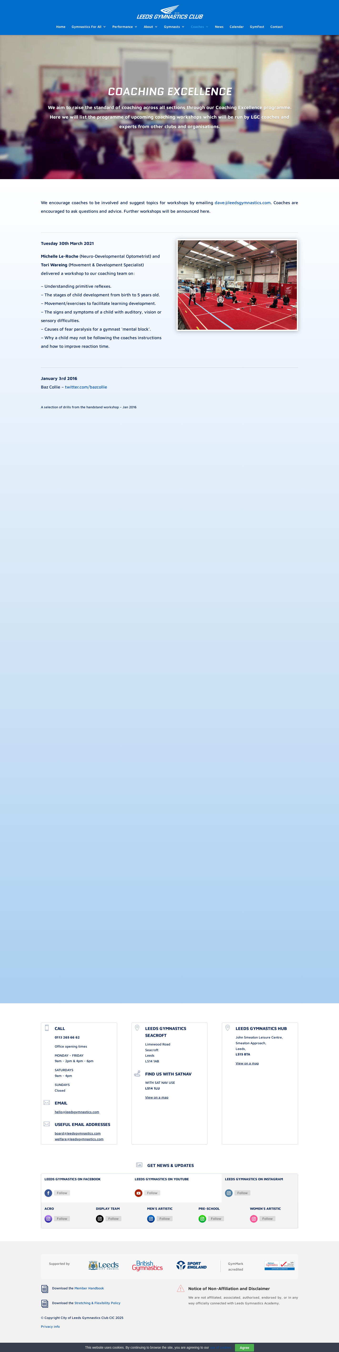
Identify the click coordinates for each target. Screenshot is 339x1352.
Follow (62, 1193)
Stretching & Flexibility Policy (97, 1303)
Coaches (197, 27)
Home (60, 27)
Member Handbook (89, 1288)
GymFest (257, 27)
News (219, 27)
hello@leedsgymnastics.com (77, 1112)
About (148, 27)
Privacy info (50, 1326)
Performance (122, 27)
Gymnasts (172, 27)
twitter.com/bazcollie (86, 386)
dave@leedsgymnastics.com (243, 202)
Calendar (237, 27)
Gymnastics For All (86, 27)
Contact (276, 27)
